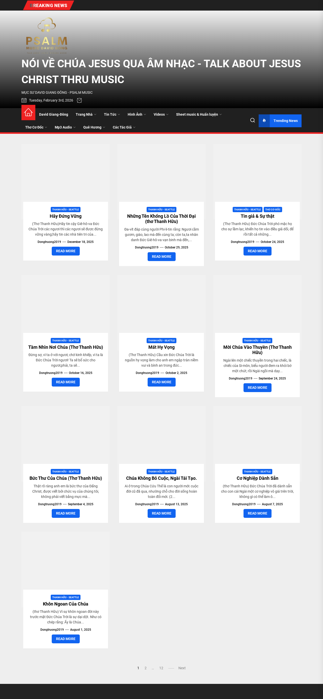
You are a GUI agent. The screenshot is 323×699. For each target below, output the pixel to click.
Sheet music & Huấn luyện (199, 114)
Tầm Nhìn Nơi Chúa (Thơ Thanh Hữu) (65, 347)
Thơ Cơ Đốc (36, 127)
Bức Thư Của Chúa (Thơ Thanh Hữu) (66, 478)
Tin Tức (112, 114)
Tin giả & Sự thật (257, 216)
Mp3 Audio (65, 127)
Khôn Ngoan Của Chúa (65, 604)
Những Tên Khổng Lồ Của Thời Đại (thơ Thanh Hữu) (161, 218)
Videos (161, 114)
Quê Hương (94, 127)
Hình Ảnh (137, 114)
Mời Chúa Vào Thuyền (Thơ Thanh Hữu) (257, 349)
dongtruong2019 (49, 242)
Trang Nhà (86, 114)
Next (182, 668)
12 (161, 668)
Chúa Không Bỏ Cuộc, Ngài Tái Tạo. (161, 478)
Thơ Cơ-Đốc (273, 209)
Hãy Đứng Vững (66, 216)
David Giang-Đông (53, 114)
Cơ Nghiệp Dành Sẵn (257, 478)
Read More (65, 251)
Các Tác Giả (124, 127)
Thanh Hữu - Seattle (65, 209)
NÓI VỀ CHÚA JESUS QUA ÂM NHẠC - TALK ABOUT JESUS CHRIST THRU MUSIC (161, 71)
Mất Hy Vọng (161, 347)
